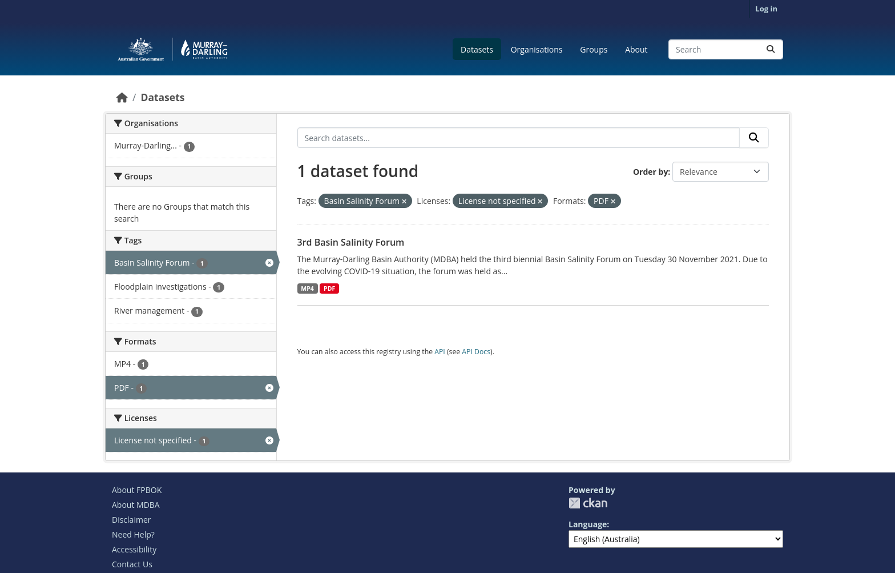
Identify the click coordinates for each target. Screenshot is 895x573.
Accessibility (134, 549)
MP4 (307, 288)
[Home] (122, 97)
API (439, 351)
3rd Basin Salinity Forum (351, 242)
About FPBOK (137, 489)
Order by (650, 171)
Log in (766, 8)
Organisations (537, 49)
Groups (593, 49)
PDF (329, 288)
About (636, 49)
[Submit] (770, 49)
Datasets (477, 49)
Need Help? (133, 534)
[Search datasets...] (725, 49)
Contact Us (132, 564)
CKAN (588, 503)
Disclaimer (131, 519)
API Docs (476, 351)
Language (588, 524)
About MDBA (136, 504)
